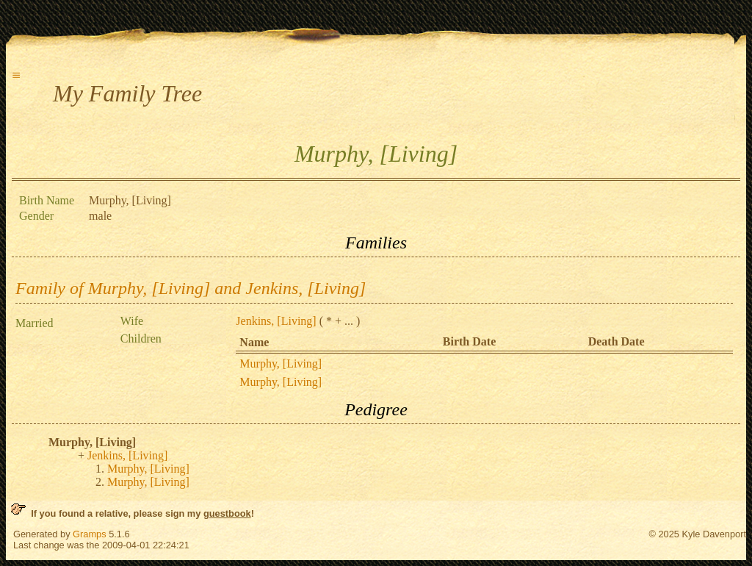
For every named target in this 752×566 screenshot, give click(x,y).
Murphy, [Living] (280, 363)
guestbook (227, 513)
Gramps (89, 534)
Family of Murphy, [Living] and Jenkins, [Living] (190, 288)
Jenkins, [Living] (276, 321)
